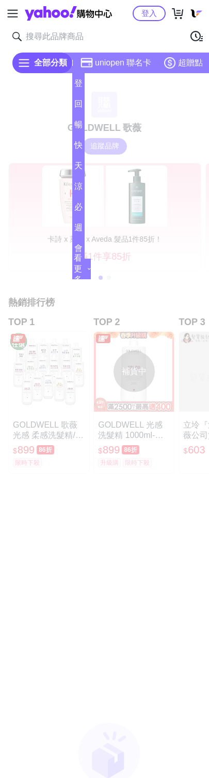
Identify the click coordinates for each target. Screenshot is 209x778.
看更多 (82, 268)
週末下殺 (78, 230)
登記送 (78, 86)
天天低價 (78, 168)
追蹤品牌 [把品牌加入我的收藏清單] (104, 146)
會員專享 (78, 251)
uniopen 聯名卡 (116, 63)
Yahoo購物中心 (68, 13)
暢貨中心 (78, 127)
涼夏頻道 (78, 189)
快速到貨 (78, 148)
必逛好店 (78, 209)
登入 (149, 13)
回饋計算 (78, 106)
